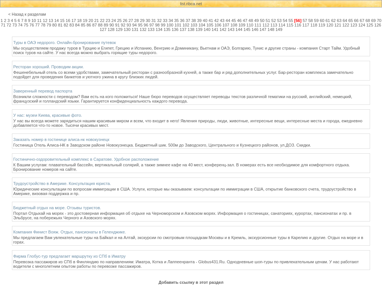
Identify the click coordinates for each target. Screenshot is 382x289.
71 (3, 25)
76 (31, 25)
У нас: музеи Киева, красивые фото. (47, 115)
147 (263, 29)
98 (157, 25)
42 (216, 20)
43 (222, 20)
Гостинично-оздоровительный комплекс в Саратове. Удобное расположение (86, 159)
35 (176, 20)
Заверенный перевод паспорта (42, 91)
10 (33, 20)
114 (281, 25)
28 (136, 20)
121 (337, 25)
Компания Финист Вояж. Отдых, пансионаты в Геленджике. (69, 232)
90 (111, 25)
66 (356, 20)
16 (68, 20)
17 (73, 20)
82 (66, 25)
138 (191, 29)
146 (254, 29)
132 (143, 29)
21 (96, 20)
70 (379, 20)
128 (111, 29)
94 (134, 25)
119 (321, 25)
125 (369, 25)
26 (125, 20)
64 (344, 20)
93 (128, 25)
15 (62, 20)
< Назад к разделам (27, 14)
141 (215, 29)
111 (257, 25)
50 (262, 20)
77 (37, 25)
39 (199, 20)
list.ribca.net (191, 3)
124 (361, 25)
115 (289, 25)
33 (165, 20)
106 (218, 25)
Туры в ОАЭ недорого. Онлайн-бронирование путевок (64, 42)
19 (85, 20)
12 (45, 20)
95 (140, 25)
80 (54, 25)
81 (60, 25)
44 (228, 20)
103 (194, 25)
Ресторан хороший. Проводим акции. (48, 67)
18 (79, 20)
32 (159, 20)
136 (175, 29)
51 (268, 20)
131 (135, 29)
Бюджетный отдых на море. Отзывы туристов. (57, 207)
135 (167, 29)
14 (56, 20)
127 (103, 29)
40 (205, 20)
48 (250, 20)
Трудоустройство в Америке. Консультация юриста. (62, 183)
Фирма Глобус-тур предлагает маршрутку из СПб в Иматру (69, 256)
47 (245, 20)
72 (9, 25)
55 (290, 20)
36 (182, 20)
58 (311, 20)
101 (178, 25)
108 (234, 25)
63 (339, 20)
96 (146, 25)
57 (305, 20)
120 (329, 25)
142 (223, 29)
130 (126, 29)
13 (50, 20)
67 (362, 20)
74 (20, 25)
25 (119, 20)
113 (273, 25)
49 (256, 20)
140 (207, 29)
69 (373, 20)
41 (211, 20)
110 (250, 25)
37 (188, 20)
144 (238, 29)
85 (83, 25)
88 (100, 25)
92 (123, 25)
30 (147, 20)
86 (89, 25)
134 (159, 29)
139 (198, 29)
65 (350, 20)
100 (169, 25)
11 (39, 20)
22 (102, 20)
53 (279, 20)
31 (153, 20)
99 (163, 25)
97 (151, 25)
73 (14, 25)
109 (241, 25)
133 (151, 29)
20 (90, 20)
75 (26, 25)
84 (77, 25)
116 (297, 25)
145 (247, 29)
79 (49, 25)
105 (209, 25)
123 (353, 25)
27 (131, 20)
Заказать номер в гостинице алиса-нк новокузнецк (61, 139)
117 (306, 25)
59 (316, 20)
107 (225, 25)
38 (193, 20)
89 (106, 25)
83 (71, 25)
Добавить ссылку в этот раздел (191, 282)
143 (231, 29)
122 (345, 25)
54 (285, 20)
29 (142, 20)
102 (185, 25)
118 (313, 25)
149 (278, 29)
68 (368, 20)
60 (322, 20)
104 (201, 25)
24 (114, 20)
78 (43, 25)
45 (233, 20)
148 (270, 29)
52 (273, 20)
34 (171, 20)
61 (327, 20)
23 (108, 20)
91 (117, 25)
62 (333, 20)
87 (94, 25)
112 (265, 25)
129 (119, 29)
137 (182, 29)
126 (377, 25)
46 (239, 20)
